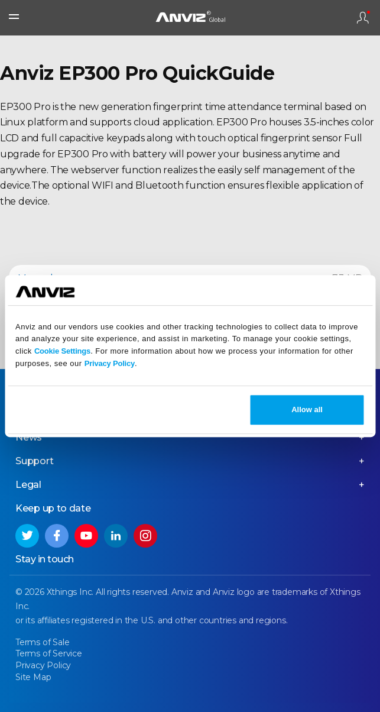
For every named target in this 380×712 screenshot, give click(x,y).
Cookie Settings (62, 351)
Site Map (33, 677)
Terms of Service (48, 653)
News (28, 437)
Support (34, 461)
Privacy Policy (110, 363)
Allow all (307, 409)
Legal (28, 484)
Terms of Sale (42, 642)
